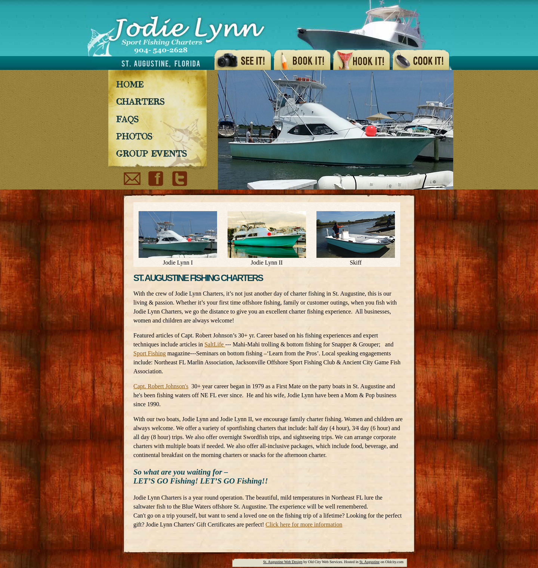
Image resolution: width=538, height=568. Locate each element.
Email (131, 179)
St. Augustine (369, 562)
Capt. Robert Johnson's (160, 386)
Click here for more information (304, 524)
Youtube (178, 179)
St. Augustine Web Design (282, 562)
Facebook (156, 179)
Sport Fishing (149, 353)
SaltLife (214, 344)
